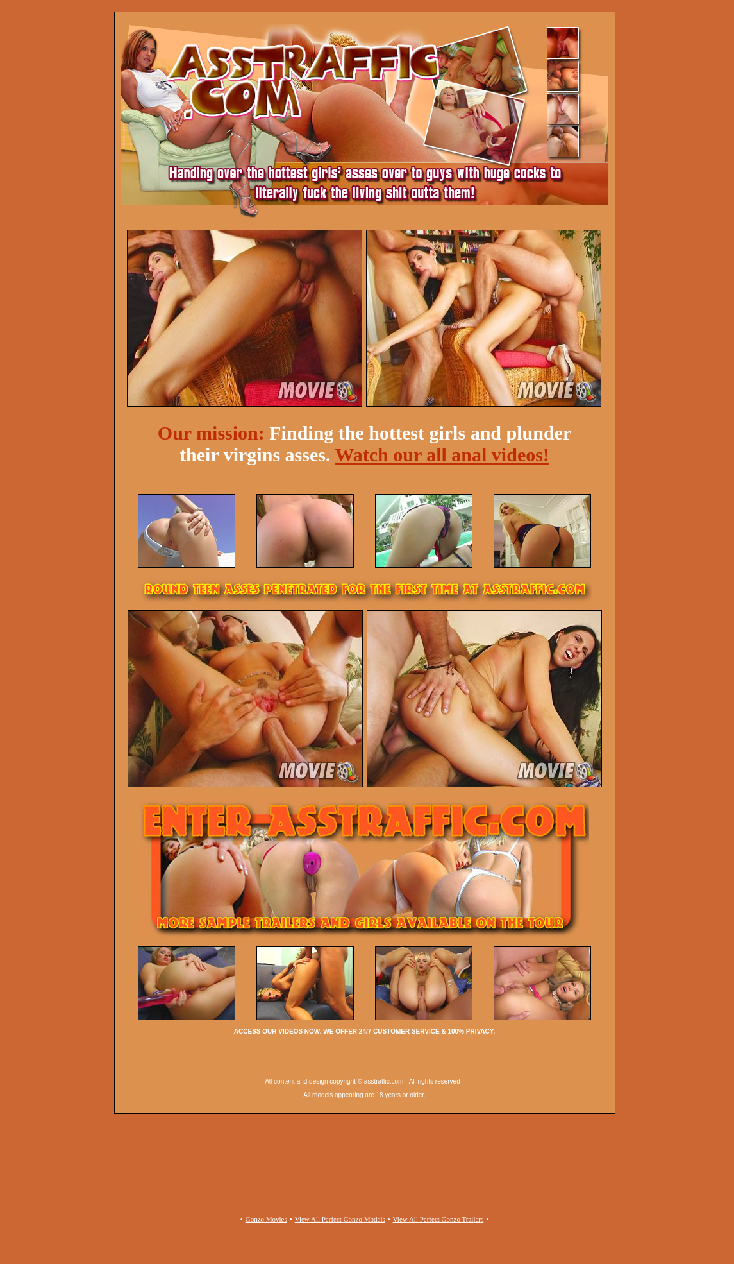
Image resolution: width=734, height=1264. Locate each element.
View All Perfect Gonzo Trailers (438, 1219)
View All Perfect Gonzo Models (340, 1219)
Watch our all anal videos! (442, 454)
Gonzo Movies (266, 1219)
